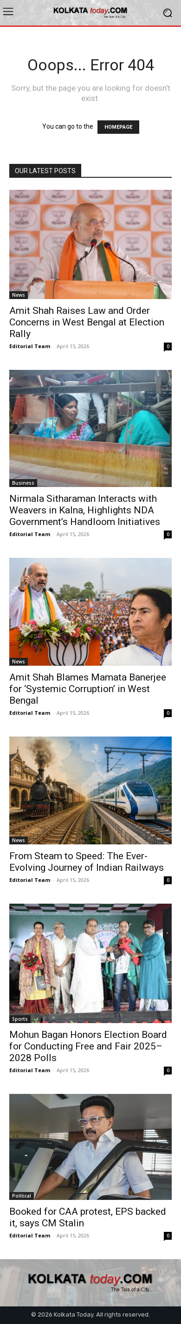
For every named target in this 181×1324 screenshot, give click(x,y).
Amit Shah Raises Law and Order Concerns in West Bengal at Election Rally (86, 322)
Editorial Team (29, 346)
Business (23, 483)
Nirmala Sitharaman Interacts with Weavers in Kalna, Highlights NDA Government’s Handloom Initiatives (84, 510)
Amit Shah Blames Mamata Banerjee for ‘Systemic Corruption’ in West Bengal (87, 689)
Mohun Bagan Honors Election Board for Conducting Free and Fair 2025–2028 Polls (88, 1046)
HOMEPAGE (118, 127)
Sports (20, 1019)
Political (21, 1196)
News (18, 295)
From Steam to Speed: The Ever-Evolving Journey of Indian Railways (86, 861)
